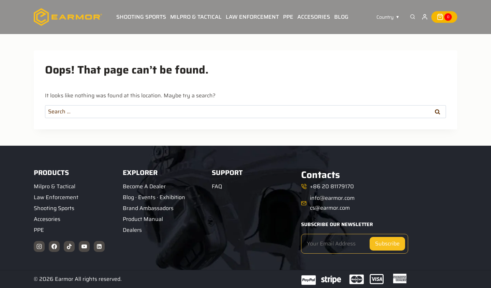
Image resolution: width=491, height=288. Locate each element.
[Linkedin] (99, 246)
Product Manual (143, 219)
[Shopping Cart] (444, 17)
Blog (341, 17)
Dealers (132, 230)
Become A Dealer (144, 186)
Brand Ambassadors (148, 208)
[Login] (424, 17)
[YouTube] (84, 246)
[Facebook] (54, 246)
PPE (288, 17)
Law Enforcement (252, 17)
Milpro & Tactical (196, 17)
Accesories (313, 17)
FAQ (217, 186)
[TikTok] (69, 246)
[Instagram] (39, 246)
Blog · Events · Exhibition (154, 197)
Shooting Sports (141, 17)
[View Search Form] (412, 17)
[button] (388, 17)
